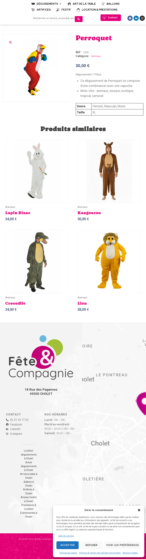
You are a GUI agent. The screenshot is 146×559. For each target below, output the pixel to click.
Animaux (96, 55)
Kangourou (89, 212)
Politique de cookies (68, 553)
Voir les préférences (122, 545)
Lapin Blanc (17, 212)
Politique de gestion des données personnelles (100, 553)
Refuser (91, 545)
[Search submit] (79, 18)
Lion (82, 302)
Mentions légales (130, 553)
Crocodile (15, 302)
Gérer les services (66, 536)
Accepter (67, 545)
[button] (139, 510)
